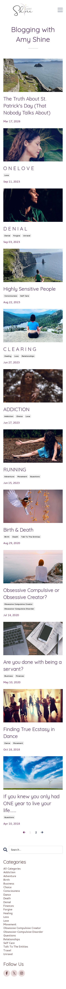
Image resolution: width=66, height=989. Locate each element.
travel (7, 950)
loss (16, 356)
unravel (26, 235)
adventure (9, 476)
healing (7, 356)
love (6, 175)
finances (20, 676)
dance (7, 743)
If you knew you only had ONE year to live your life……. (31, 803)
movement (22, 476)
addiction (8, 416)
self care (24, 296)
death (15, 537)
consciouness (10, 296)
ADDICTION (16, 409)
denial (7, 235)
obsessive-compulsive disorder (19, 609)
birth (6, 537)
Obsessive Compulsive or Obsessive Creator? (31, 593)
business (8, 676)
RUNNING (14, 469)
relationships (28, 356)
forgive (16, 235)
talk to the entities (30, 537)
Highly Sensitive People (29, 289)
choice (19, 416)
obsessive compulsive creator (18, 604)
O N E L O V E (18, 168)
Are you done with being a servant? (32, 665)
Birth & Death (18, 530)
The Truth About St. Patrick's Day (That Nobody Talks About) (26, 106)
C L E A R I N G (19, 349)
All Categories (12, 868)
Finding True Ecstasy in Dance (29, 732)
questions (35, 476)
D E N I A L (15, 228)
